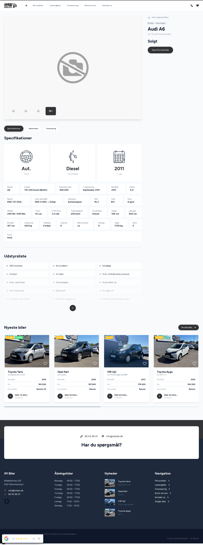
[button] (131, 115)
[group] (73, 69)
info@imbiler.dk (112, 448)
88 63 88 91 (89, 448)
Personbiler (160, 24)
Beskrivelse (33, 130)
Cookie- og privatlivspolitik (177, 540)
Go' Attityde (194, 540)
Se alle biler (188, 339)
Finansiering (51, 130)
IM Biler (151, 24)
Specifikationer (13, 130)
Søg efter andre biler (160, 51)
